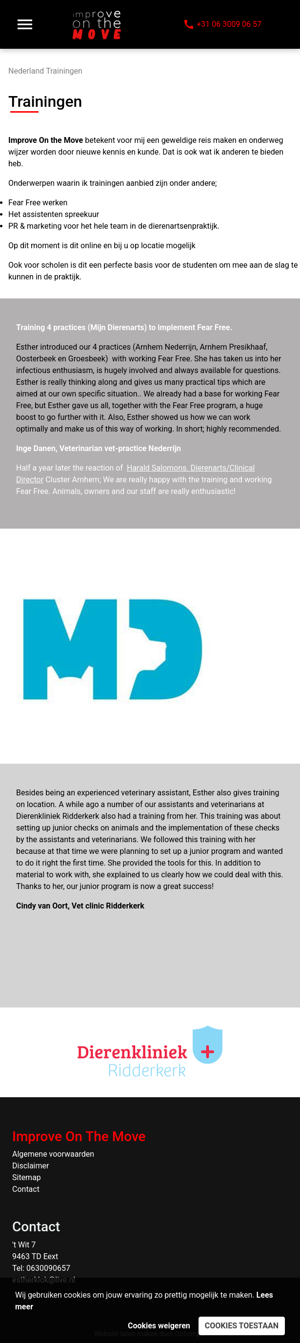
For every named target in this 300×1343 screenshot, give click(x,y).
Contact (26, 1189)
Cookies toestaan (242, 1325)
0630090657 (48, 1268)
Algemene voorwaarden (53, 1154)
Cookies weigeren (159, 1325)
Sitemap (26, 1177)
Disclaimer (30, 1165)
